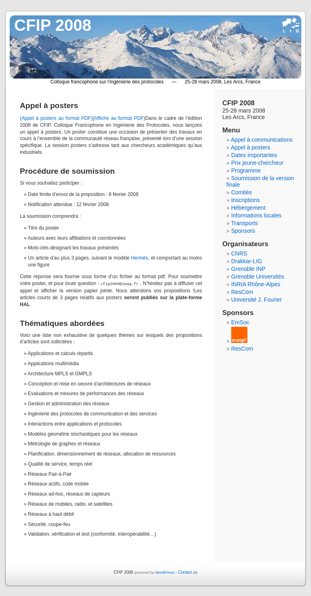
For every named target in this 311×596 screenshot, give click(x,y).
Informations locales (256, 215)
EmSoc (240, 322)
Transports (244, 223)
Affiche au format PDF (119, 118)
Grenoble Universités (257, 276)
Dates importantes (254, 155)
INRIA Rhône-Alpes (255, 284)
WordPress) (164, 572)
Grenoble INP (248, 269)
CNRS (239, 253)
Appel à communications (262, 139)
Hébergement (248, 207)
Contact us (187, 572)
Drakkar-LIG (246, 261)
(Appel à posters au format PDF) (56, 118)
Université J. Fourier (256, 299)
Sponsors (243, 231)
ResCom (242, 292)
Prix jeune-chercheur (257, 163)
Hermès (139, 258)
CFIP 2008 (53, 25)
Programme (246, 170)
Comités (241, 192)
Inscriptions (245, 200)
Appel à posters (250, 147)
